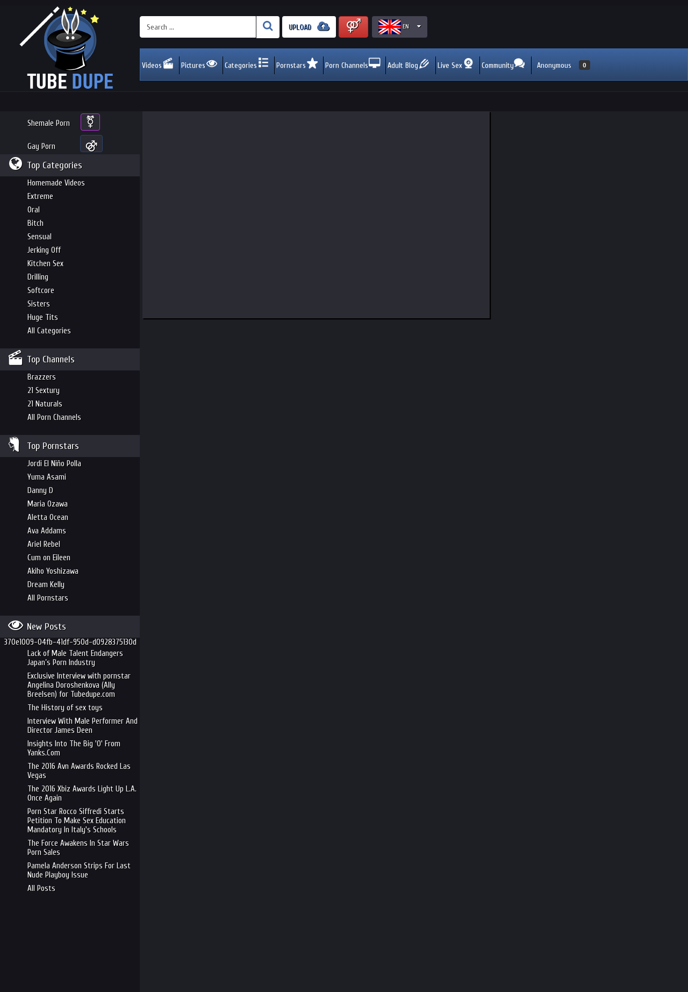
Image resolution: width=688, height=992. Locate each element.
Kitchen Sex (45, 263)
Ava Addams (46, 531)
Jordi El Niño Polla (54, 463)
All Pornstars (47, 598)
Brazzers (41, 377)
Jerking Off (44, 250)
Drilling (37, 277)
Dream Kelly (45, 584)
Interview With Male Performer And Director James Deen (82, 726)
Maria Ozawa (47, 504)
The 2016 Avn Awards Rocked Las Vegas (79, 771)
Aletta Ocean (47, 517)
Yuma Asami (46, 477)
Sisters (38, 304)
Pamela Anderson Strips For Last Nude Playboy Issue (79, 870)
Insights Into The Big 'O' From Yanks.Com (73, 748)
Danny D (40, 490)
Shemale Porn (48, 123)
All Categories (49, 331)
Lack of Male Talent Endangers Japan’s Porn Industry (75, 658)
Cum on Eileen (48, 557)
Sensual (39, 236)
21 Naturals (44, 404)
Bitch (35, 223)
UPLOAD (309, 27)
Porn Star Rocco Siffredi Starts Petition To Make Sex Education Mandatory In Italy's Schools (76, 820)
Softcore (40, 290)
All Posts (41, 888)
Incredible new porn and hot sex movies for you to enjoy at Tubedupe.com (70, 48)
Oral (33, 210)
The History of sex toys (65, 707)
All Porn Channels (54, 417)
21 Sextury (43, 390)
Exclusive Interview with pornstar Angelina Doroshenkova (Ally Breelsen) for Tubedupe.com (79, 685)
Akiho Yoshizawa (52, 571)
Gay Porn (41, 146)
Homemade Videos (56, 183)
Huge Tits (42, 317)
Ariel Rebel (43, 544)
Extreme (40, 196)
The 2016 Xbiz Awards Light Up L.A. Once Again (82, 793)
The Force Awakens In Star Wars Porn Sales (78, 848)
